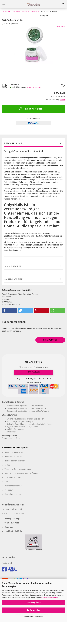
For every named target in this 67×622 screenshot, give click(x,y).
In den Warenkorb (30, 109)
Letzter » (35, 12)
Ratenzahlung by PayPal (14, 477)
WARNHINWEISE (13, 279)
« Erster (6, 12)
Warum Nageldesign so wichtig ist (20, 421)
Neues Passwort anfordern (15, 461)
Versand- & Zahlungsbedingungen (18, 469)
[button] (9, 310)
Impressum (9, 490)
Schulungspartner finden (11, 438)
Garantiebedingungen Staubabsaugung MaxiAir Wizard (28, 411)
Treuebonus (11, 432)
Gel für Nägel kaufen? (15, 429)
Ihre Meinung (50, 340)
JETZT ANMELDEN (33, 372)
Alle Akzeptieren (33, 602)
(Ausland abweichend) (34, 87)
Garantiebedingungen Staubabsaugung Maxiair (25, 406)
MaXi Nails (61, 26)
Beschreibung (13, 143)
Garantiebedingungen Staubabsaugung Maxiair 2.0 (26, 408)
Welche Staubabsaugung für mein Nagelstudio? (25, 419)
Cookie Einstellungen (13, 494)
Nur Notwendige (33, 610)
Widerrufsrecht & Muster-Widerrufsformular (22, 473)
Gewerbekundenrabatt (13, 456)
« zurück (16, 12)
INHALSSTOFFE (12, 266)
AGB (6, 482)
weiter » (25, 12)
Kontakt (7, 465)
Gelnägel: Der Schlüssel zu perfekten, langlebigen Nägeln (29, 424)
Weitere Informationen (33, 617)
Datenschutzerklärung (49, 597)
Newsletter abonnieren (14, 452)
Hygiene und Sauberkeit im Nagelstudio (22, 427)
